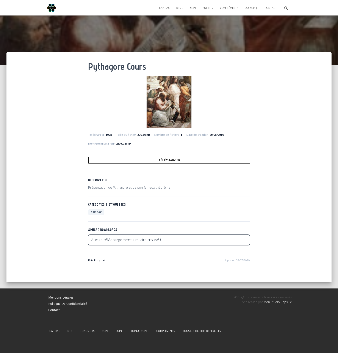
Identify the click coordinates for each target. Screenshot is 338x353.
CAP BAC (164, 8)
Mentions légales (61, 297)
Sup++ (208, 8)
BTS (180, 8)
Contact (270, 8)
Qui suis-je (251, 8)
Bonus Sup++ (140, 331)
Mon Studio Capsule (278, 302)
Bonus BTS (87, 331)
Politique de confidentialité (67, 304)
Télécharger (169, 160)
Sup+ (193, 8)
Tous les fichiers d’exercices (201, 331)
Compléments (229, 8)
